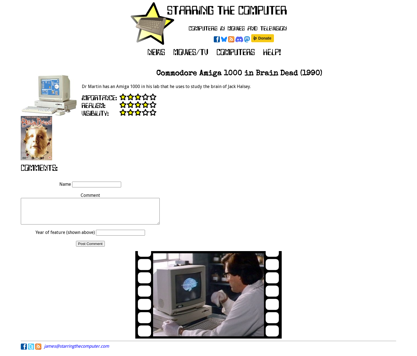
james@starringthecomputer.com (76, 351)
